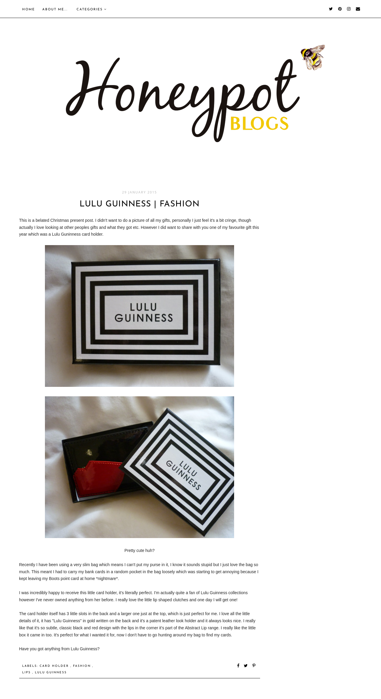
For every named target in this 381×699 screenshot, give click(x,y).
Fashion (82, 666)
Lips (27, 672)
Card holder (55, 666)
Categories (92, 9)
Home (28, 9)
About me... (55, 9)
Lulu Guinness (51, 672)
